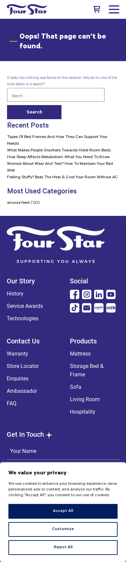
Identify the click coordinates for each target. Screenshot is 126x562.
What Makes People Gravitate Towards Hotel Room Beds (59, 150)
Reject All (63, 547)
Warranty (17, 353)
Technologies (22, 318)
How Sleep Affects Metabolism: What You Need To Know (58, 157)
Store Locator (23, 366)
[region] (63, 512)
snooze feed (18, 203)
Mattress (80, 353)
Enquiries (18, 378)
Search (34, 112)
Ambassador (22, 391)
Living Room (85, 399)
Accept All (63, 511)
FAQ (11, 403)
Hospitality (82, 412)
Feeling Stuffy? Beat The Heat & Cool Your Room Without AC (62, 177)
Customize (63, 529)
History (15, 293)
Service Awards (25, 306)
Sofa (75, 387)
